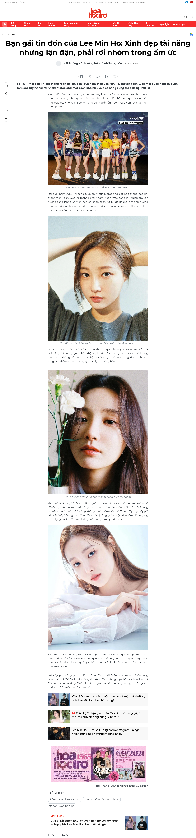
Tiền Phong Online (78, 2)
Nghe (6, 85)
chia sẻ (81, 76)
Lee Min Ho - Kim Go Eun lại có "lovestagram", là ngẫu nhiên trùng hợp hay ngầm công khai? (106, 731)
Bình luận (6, 110)
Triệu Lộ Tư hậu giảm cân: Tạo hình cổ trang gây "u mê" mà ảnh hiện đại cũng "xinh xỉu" (106, 715)
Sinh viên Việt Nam (134, 2)
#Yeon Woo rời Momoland (102, 799)
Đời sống (13, 24)
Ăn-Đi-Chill (116, 24)
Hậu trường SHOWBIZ (93, 24)
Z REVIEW (150, 24)
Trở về (6, 118)
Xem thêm (191, 24)
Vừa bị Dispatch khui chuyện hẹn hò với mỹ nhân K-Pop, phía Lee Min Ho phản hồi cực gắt (108, 698)
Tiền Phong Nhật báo (106, 2)
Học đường (51, 24)
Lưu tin (6, 102)
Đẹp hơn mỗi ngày (71, 24)
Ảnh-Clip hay (133, 24)
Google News (191, 34)
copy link (98, 76)
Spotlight (165, 24)
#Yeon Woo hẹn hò (62, 806)
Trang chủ (4, 24)
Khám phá (27, 24)
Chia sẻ (6, 94)
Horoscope (179, 24)
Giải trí (40, 24)
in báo (106, 76)
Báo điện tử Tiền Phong (98, 13)
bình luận (114, 76)
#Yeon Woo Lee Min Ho (64, 799)
